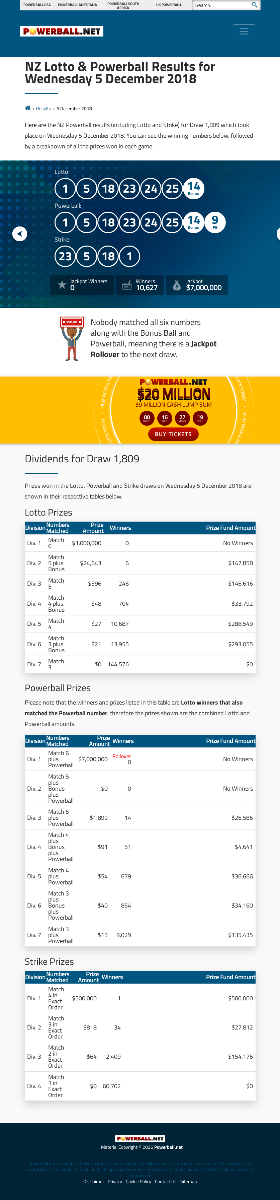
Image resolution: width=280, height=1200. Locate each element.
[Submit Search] (255, 5)
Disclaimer (93, 1182)
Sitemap (188, 1182)
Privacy (115, 1182)
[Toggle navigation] (244, 31)
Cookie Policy (138, 1182)
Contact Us (166, 1182)
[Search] (226, 5)
